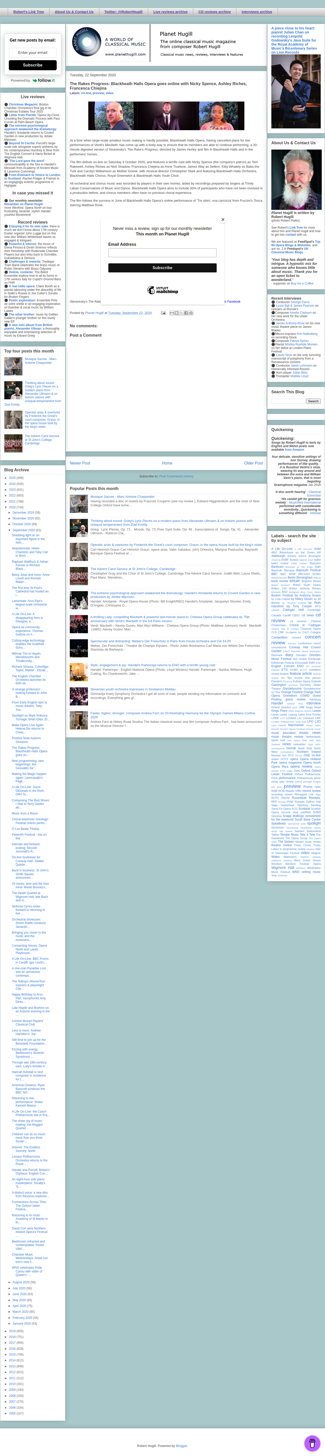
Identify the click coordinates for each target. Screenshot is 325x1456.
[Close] (223, 219)
